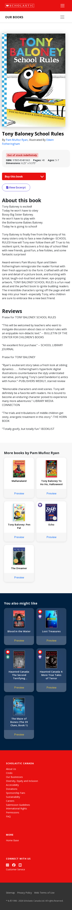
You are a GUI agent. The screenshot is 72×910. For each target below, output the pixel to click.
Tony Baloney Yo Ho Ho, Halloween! (51, 482)
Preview (19, 493)
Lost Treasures (51, 631)
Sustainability (13, 796)
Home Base (12, 840)
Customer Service (15, 869)
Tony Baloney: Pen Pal (19, 526)
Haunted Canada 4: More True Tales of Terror (51, 675)
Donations (11, 788)
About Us (11, 769)
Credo (9, 773)
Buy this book (23, 176)
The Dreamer (19, 568)
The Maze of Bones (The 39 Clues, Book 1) (19, 722)
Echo (51, 524)
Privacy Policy (24, 892)
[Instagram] (7, 865)
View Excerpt (16, 187)
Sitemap (10, 892)
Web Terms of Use (44, 892)
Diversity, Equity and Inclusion (22, 780)
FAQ (8, 816)
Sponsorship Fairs (15, 792)
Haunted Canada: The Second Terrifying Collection (19, 675)
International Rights (16, 808)
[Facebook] (14, 865)
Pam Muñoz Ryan (17, 140)
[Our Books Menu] (62, 17)
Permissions (12, 812)
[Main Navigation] (62, 5)
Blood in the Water (19, 631)
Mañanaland (19, 480)
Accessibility (12, 784)
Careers (10, 800)
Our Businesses (14, 777)
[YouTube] (20, 865)
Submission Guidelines (18, 804)
